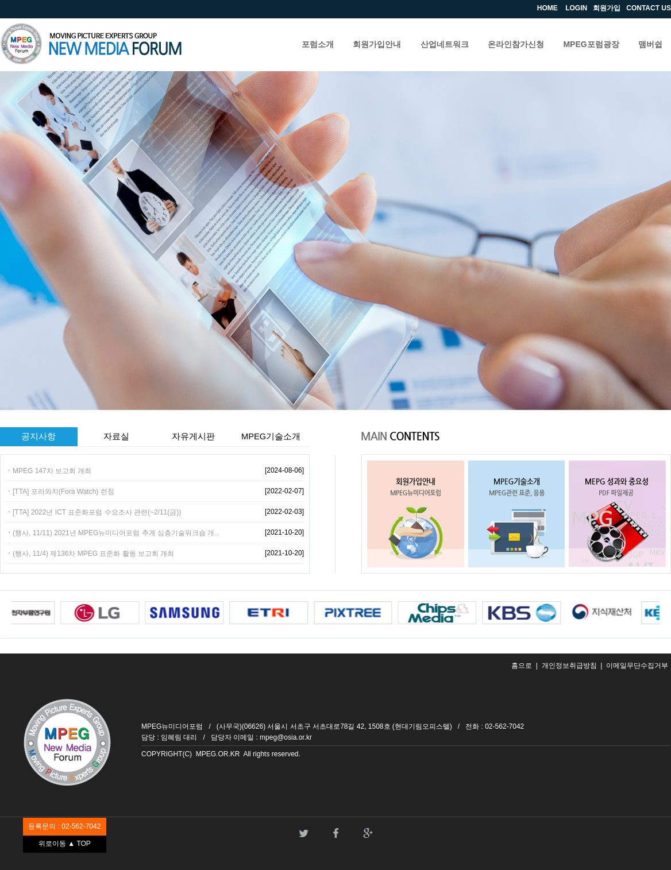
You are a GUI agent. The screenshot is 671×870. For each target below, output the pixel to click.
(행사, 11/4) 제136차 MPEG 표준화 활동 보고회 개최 (93, 554)
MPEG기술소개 (270, 436)
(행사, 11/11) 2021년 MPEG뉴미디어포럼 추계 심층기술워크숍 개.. (115, 533)
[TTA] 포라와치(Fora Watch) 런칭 (63, 492)
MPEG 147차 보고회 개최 (52, 471)
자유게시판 (193, 436)
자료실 (116, 436)
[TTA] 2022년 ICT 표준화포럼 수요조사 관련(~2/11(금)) (97, 512)
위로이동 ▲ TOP (64, 844)
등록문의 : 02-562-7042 (64, 826)
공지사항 (38, 436)
